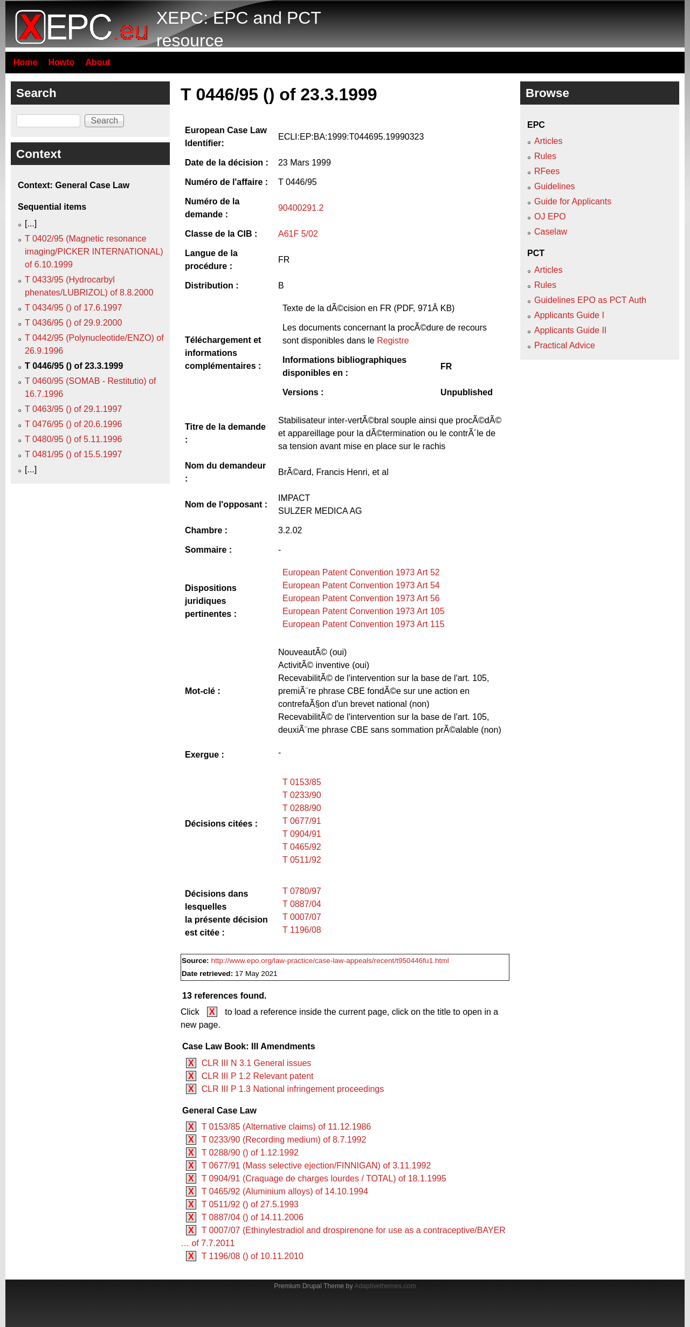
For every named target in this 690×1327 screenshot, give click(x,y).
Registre (393, 340)
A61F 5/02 (298, 233)
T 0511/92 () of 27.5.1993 (250, 1204)
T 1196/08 (301, 929)
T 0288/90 (301, 808)
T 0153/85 (301, 782)
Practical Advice (564, 345)
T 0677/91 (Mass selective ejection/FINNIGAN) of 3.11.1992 (316, 1165)
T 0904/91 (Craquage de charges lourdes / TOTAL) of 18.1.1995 (324, 1178)
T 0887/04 (301, 904)
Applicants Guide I (569, 315)
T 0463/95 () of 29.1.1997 (73, 409)
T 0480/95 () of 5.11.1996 (73, 439)
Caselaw (550, 231)
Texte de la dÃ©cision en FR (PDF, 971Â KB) (368, 308)
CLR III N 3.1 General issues (257, 1063)
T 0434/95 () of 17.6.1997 (73, 307)
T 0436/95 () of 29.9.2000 (73, 322)
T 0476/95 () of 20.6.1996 (73, 424)
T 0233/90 (301, 795)
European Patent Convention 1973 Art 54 (361, 585)
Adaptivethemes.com (385, 1286)
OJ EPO (550, 216)
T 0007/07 (301, 917)
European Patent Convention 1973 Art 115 (363, 624)
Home (25, 62)
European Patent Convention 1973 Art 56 (361, 598)
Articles (548, 141)
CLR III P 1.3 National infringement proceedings (293, 1089)
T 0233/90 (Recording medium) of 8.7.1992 (284, 1139)
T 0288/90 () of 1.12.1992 (250, 1152)
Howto (61, 62)
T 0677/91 (301, 821)
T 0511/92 (301, 859)
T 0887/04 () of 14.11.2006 (252, 1217)
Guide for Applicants (572, 201)
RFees (547, 171)
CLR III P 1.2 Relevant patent (258, 1076)
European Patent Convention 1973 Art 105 (363, 611)
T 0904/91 (301, 833)
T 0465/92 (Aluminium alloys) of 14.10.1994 (285, 1191)
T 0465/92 (301, 846)
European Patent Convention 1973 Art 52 (361, 572)
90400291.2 (301, 207)
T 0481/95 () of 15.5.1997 (73, 454)
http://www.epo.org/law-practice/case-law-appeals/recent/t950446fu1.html (329, 961)
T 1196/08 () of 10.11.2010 (252, 1256)
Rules (545, 156)
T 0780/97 (301, 891)
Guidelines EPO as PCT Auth (590, 300)
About (97, 62)
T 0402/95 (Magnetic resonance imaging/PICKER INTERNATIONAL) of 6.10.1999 (94, 251)
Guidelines (554, 186)
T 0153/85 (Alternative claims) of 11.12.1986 (286, 1126)
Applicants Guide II (570, 330)
